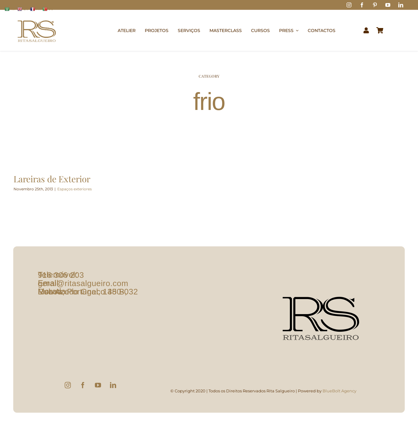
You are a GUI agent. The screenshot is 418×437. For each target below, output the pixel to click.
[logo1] (36, 17)
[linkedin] (401, 5)
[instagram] (349, 5)
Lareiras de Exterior (52, 178)
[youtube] (388, 5)
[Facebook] (83, 385)
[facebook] (362, 5)
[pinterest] (375, 5)
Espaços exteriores (74, 189)
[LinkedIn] (113, 385)
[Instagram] (68, 385)
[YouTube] (98, 385)
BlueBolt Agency (339, 390)
